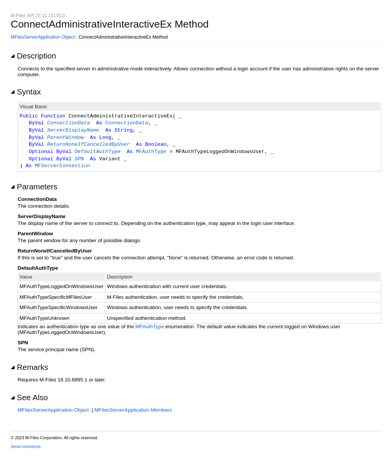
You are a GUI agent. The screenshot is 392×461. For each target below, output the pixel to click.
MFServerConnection (62, 166)
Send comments (26, 446)
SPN (79, 159)
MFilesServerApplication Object (43, 37)
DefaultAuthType (98, 151)
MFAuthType (151, 151)
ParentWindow (65, 137)
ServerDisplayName (73, 130)
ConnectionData (68, 123)
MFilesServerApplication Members (133, 410)
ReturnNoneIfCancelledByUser (88, 144)
